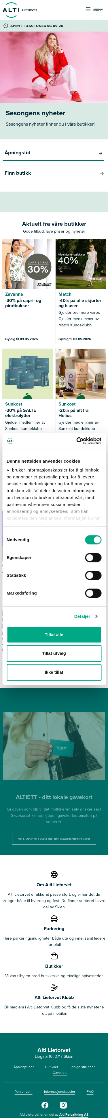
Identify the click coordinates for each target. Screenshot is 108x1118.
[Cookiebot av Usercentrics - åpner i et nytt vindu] (76, 441)
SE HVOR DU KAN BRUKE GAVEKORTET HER (54, 818)
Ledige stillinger (82, 1046)
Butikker (51, 1046)
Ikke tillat (54, 672)
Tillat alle (54, 634)
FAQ (90, 1071)
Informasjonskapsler (59, 1071)
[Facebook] (44, 1087)
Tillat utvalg (54, 653)
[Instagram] (63, 1087)
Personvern (24, 1071)
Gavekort (60, 1052)
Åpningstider (24, 1046)
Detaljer (82, 616)
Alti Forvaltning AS (73, 1094)
